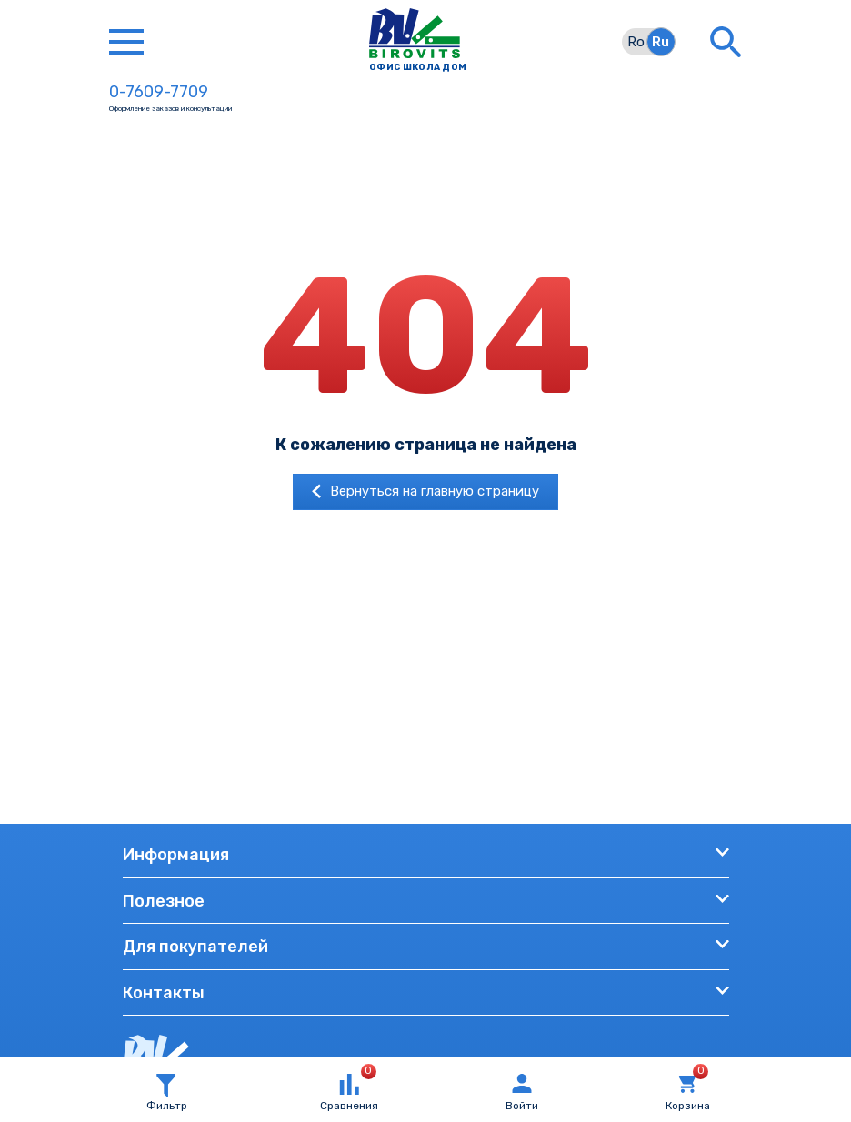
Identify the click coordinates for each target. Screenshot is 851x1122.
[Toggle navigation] (126, 42)
